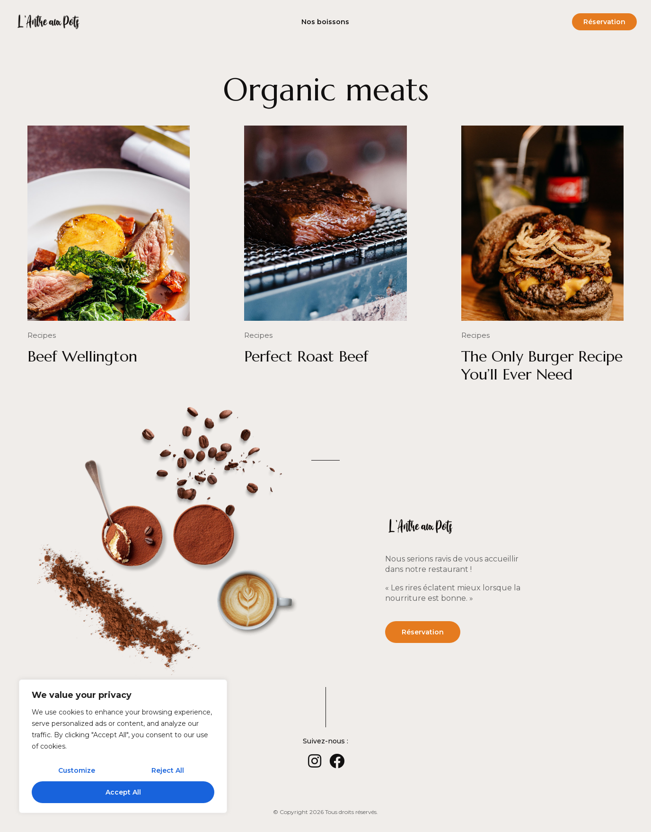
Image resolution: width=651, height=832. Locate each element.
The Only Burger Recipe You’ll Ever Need (542, 364)
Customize (76, 770)
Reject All (167, 770)
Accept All (123, 792)
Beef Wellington (82, 355)
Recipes (40, 335)
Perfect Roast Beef (306, 355)
